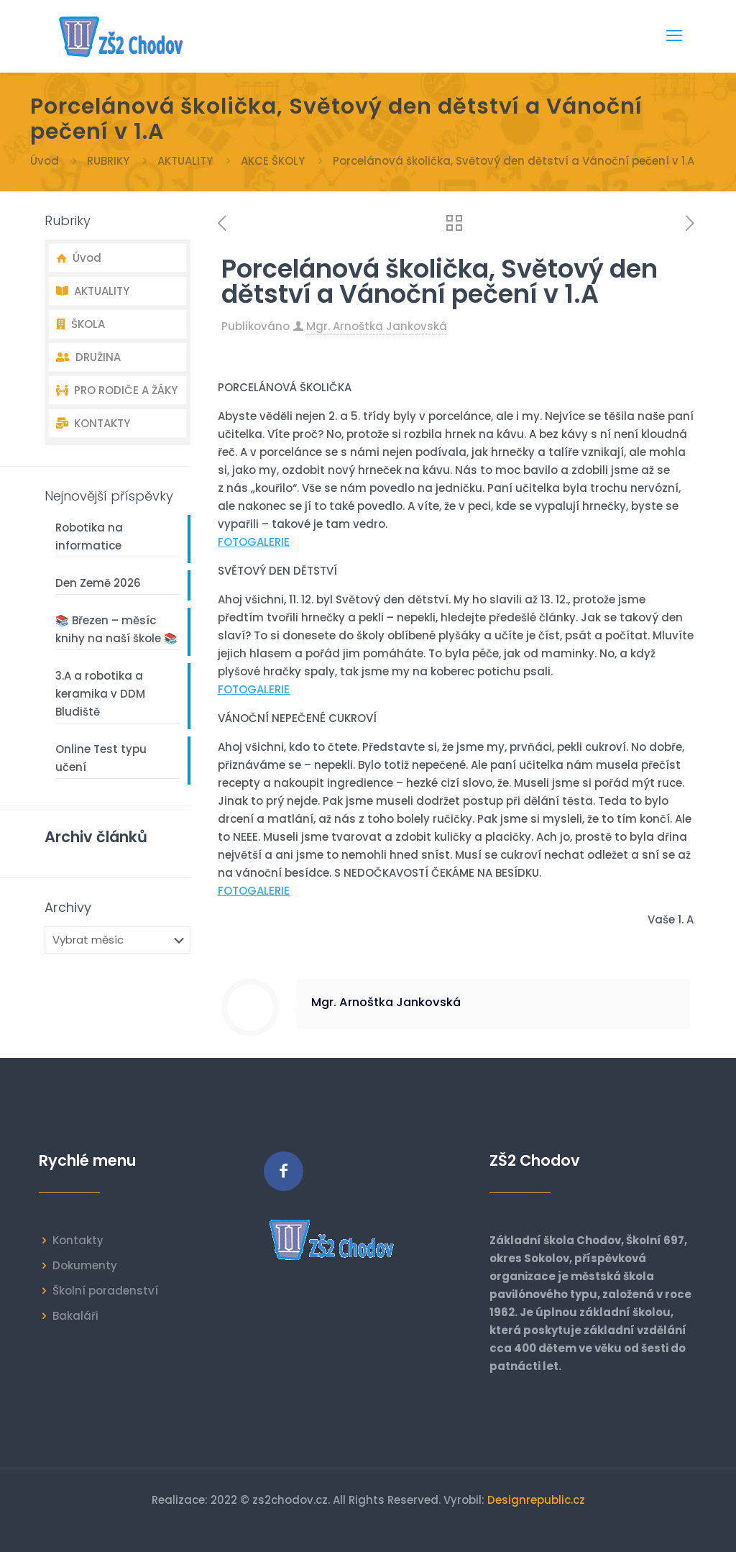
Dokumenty (84, 1265)
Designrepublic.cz (536, 1499)
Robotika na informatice (89, 536)
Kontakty (78, 1240)
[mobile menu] (674, 36)
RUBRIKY (108, 160)
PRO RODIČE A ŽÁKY (117, 390)
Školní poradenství (105, 1290)
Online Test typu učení (101, 758)
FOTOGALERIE (254, 541)
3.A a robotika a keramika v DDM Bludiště (100, 693)
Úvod (44, 160)
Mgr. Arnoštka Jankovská (376, 326)
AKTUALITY (185, 160)
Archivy (68, 908)
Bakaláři (75, 1315)
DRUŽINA (88, 357)
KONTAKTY (93, 423)
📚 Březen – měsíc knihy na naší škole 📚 (116, 629)
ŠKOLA (80, 324)
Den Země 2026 (98, 582)
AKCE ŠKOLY (273, 160)
